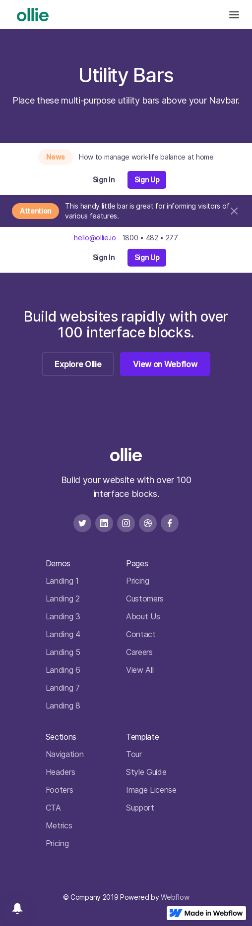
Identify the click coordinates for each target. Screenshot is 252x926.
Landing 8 (63, 705)
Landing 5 (63, 652)
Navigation (65, 754)
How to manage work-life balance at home (146, 157)
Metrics (59, 825)
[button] (234, 14)
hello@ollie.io (95, 237)
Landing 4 (63, 634)
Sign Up (147, 179)
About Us (143, 616)
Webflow (175, 897)
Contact (141, 634)
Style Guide (146, 772)
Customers (145, 598)
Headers (60, 772)
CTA (53, 808)
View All (139, 670)
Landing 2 (63, 598)
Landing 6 (63, 670)
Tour (134, 754)
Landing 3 (63, 616)
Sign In (104, 179)
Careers (139, 652)
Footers (59, 790)
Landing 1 (62, 581)
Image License (151, 790)
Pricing (137, 581)
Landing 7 (63, 688)
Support (140, 808)
